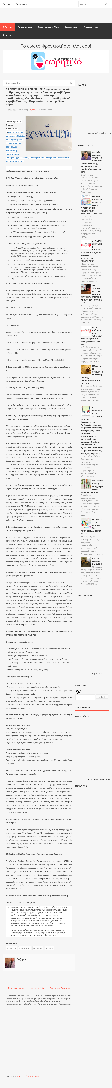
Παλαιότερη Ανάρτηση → (61, 988)
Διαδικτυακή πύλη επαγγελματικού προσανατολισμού (92, 486)
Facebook (24, 948)
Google (11, 948)
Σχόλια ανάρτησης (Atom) (28, 1076)
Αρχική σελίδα (37, 988)
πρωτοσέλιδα (93, 779)
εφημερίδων (106, 779)
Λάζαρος (21, 959)
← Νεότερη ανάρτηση (15, 988)
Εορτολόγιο (97, 673)
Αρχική (6, 4)
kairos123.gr (106, 133)
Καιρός (91, 133)
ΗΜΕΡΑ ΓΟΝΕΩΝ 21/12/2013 (97, 561)
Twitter (37, 948)
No (41, 109)
